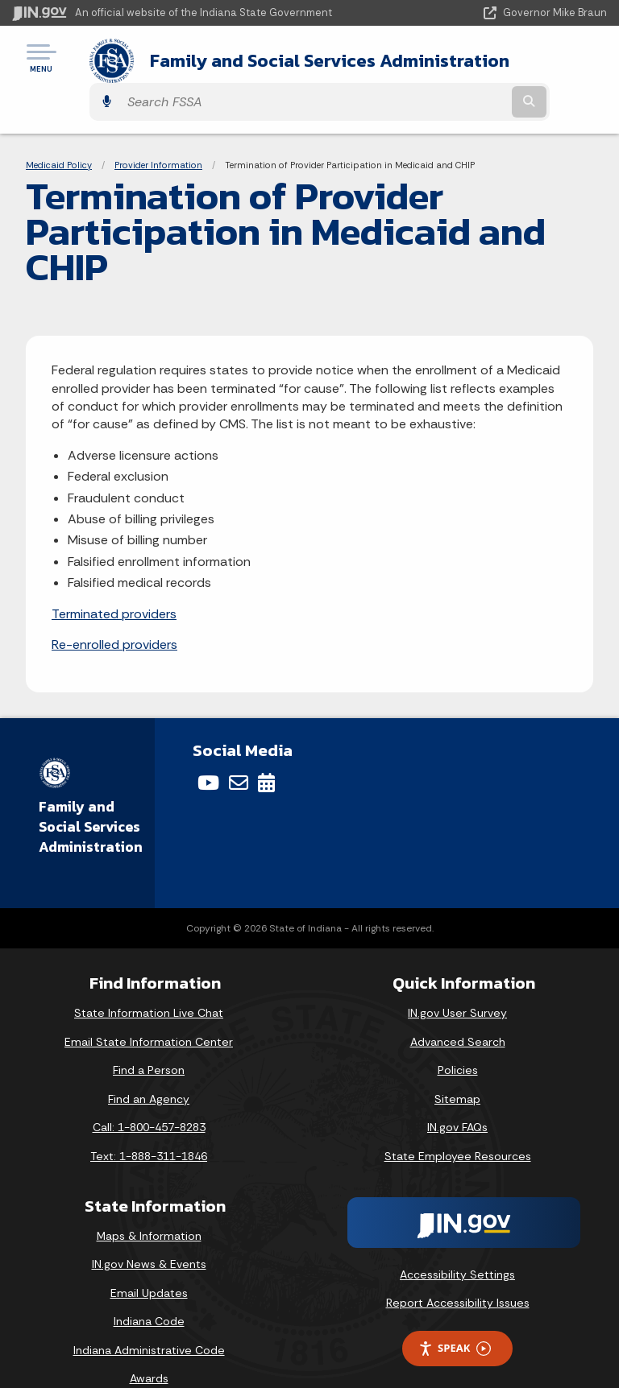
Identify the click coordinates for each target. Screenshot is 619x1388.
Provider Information (158, 132)
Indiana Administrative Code (149, 1318)
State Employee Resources (457, 1124)
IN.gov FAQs (457, 1096)
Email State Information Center (148, 1009)
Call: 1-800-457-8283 (149, 1096)
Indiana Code (149, 1290)
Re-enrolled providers (114, 612)
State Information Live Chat (148, 981)
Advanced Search (457, 1009)
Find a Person (149, 1038)
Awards (149, 1347)
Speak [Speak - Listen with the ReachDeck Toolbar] (454, 1316)
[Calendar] (266, 751)
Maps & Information (149, 1203)
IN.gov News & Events (149, 1232)
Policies (458, 1038)
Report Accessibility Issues (458, 1271)
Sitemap (457, 1067)
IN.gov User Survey (457, 981)
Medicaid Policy (59, 132)
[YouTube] (208, 751)
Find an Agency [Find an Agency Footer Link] (148, 1067)
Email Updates (149, 1261)
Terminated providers (114, 581)
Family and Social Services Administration (243, 63)
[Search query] (520, 64)
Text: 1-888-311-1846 (148, 1124)
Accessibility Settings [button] (457, 1242)
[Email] (238, 751)
